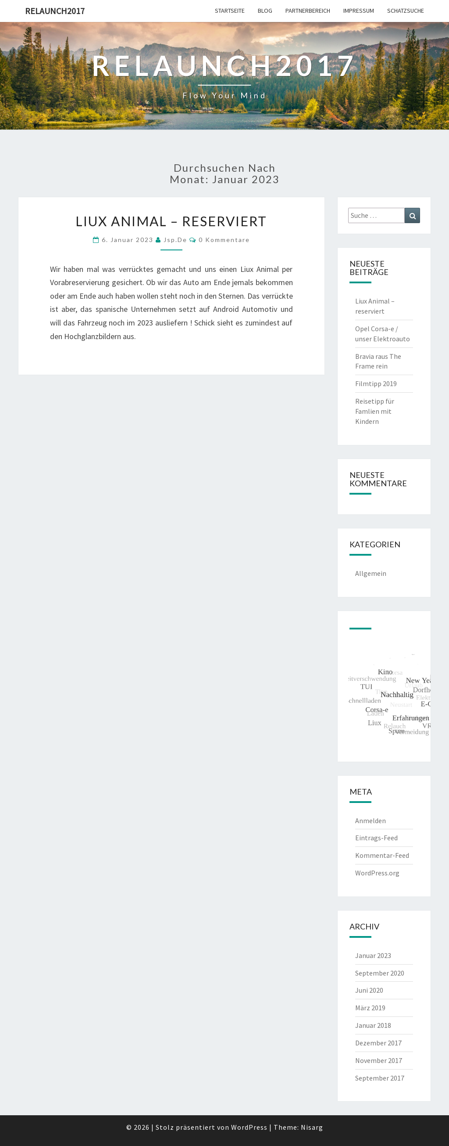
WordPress (249, 1127)
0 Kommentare (224, 239)
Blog (265, 10)
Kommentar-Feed (382, 855)
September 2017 (379, 1078)
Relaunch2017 (55, 10)
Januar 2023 (373, 955)
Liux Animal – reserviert (171, 221)
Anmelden (370, 820)
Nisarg (312, 1127)
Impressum (358, 10)
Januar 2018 (373, 1025)
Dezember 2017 (378, 1042)
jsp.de (175, 239)
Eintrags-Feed (376, 837)
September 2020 (379, 973)
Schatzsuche (405, 10)
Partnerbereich (307, 10)
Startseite (230, 10)
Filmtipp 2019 (376, 383)
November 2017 (378, 1060)
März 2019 (370, 1007)
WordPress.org (377, 872)
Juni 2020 (369, 990)
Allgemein (370, 573)
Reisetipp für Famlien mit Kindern (374, 411)
